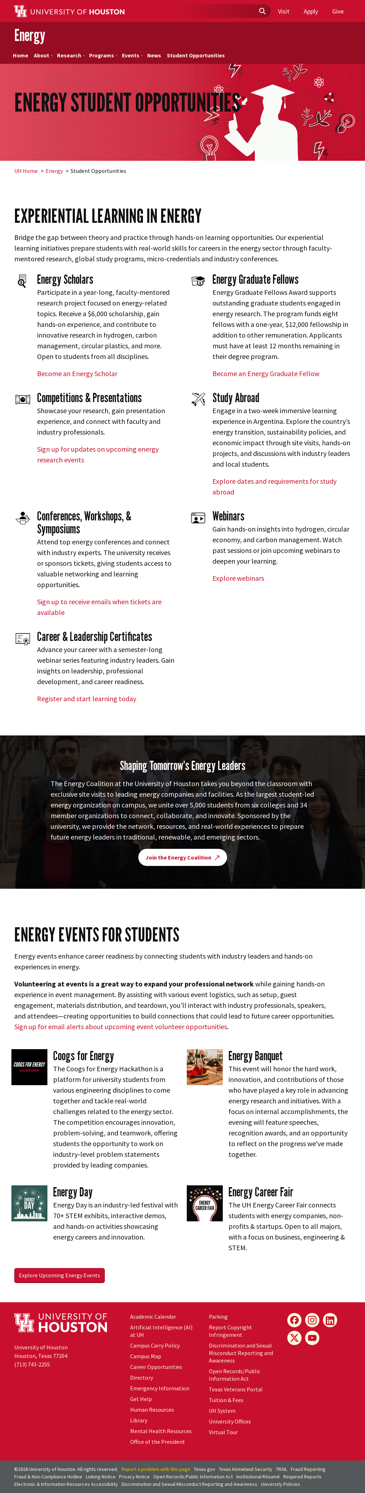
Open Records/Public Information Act (234, 1375)
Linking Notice (100, 1476)
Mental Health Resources (161, 1431)
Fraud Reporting (308, 1469)
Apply (311, 11)
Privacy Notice (134, 1476)
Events (132, 55)
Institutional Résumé (258, 1476)
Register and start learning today (86, 698)
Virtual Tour (223, 1432)
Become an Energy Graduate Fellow (265, 373)
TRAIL (281, 1469)
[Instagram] (312, 1320)
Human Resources (152, 1409)
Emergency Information (159, 1388)
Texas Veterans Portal (236, 1389)
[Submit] (262, 11)
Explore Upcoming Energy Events (59, 1275)
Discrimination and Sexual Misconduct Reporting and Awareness (241, 1353)
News (154, 55)
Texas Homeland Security (245, 1469)
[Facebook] (294, 1320)
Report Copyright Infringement (230, 1331)
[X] (294, 1338)
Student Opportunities (196, 55)
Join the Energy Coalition (182, 857)
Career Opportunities (156, 1366)
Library (138, 1420)
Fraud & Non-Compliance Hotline (48, 1476)
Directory (141, 1377)
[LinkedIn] (330, 1320)
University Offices (230, 1421)
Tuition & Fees (226, 1400)
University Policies (280, 1484)
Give (338, 11)
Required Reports (302, 1476)
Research (71, 55)
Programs (103, 55)
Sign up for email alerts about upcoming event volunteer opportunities (120, 1026)
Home (20, 55)
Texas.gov (204, 1469)
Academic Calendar (153, 1316)
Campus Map (145, 1356)
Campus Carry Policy (155, 1345)
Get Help (141, 1398)
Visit (283, 11)
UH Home (26, 170)
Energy (29, 35)
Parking (218, 1316)
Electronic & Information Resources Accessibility (66, 1484)
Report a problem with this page (156, 1469)
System (222, 1410)
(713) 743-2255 (32, 1364)
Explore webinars (238, 578)
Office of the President (157, 1441)
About (43, 55)
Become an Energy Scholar (77, 373)
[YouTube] (312, 1338)
